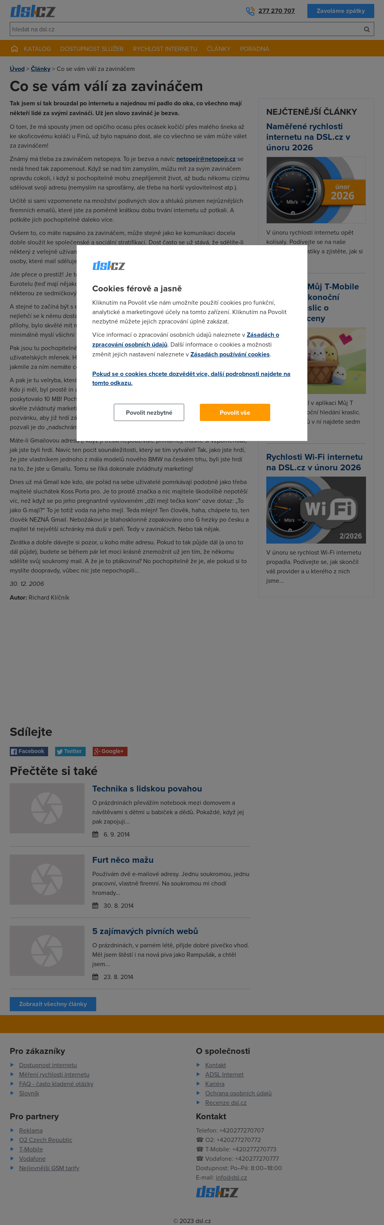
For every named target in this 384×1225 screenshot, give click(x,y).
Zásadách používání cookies (230, 354)
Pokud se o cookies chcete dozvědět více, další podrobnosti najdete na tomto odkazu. (191, 378)
